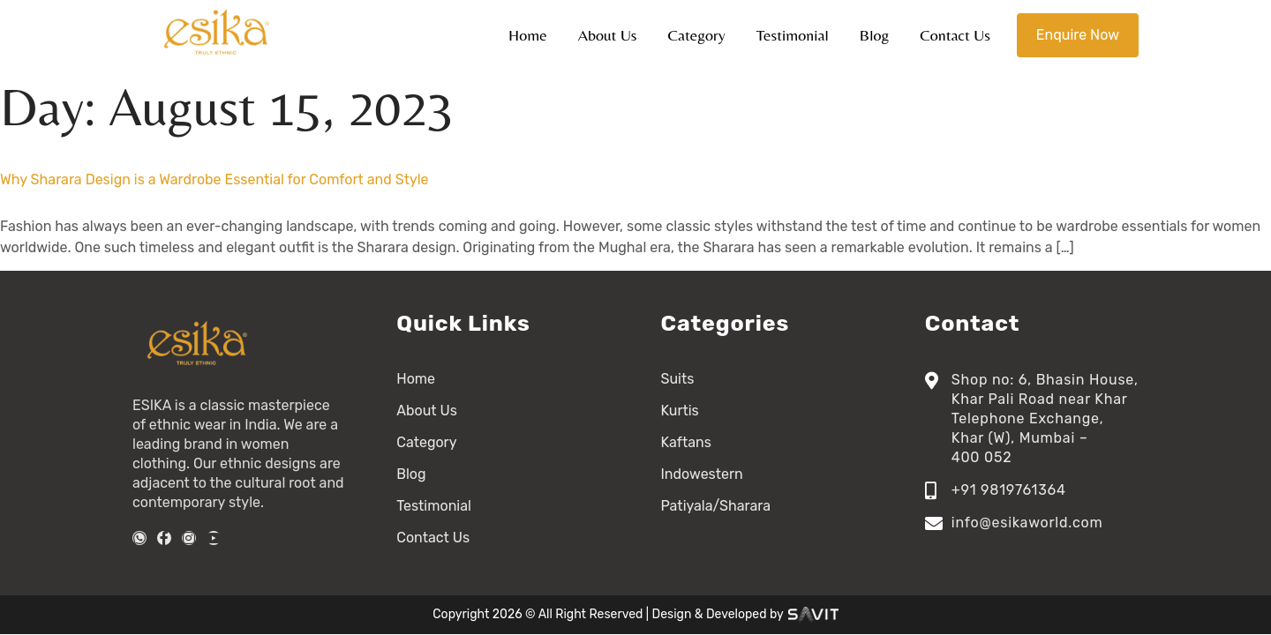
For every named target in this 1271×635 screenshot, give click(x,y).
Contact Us (955, 35)
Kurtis (680, 410)
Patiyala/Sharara (716, 505)
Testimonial (792, 35)
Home (527, 35)
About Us (607, 35)
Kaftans (686, 442)
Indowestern (702, 474)
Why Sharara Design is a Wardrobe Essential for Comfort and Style (214, 179)
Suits (678, 378)
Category (697, 35)
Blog (875, 35)
